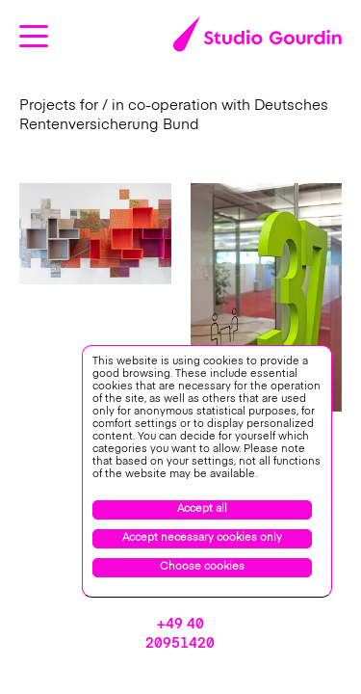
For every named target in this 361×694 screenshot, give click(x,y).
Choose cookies (202, 567)
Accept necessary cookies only (202, 538)
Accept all (202, 509)
